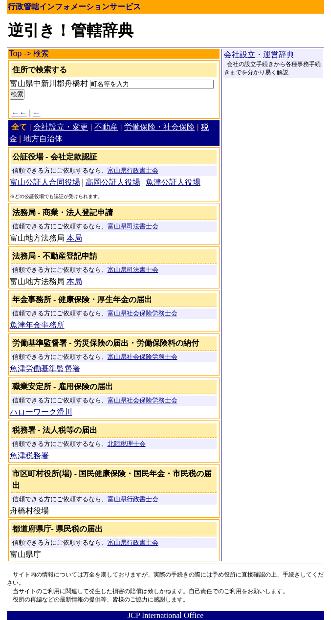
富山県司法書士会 (133, 226)
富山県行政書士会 (133, 170)
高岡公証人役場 (113, 182)
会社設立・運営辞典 (259, 54)
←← (19, 113)
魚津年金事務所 (37, 325)
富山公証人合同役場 (45, 182)
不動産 (106, 127)
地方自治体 (43, 138)
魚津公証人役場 (173, 182)
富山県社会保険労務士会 (142, 313)
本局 (74, 238)
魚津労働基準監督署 (45, 368)
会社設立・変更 (60, 127)
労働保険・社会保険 (159, 127)
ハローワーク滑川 (41, 412)
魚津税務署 (29, 455)
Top (15, 53)
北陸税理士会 (127, 444)
